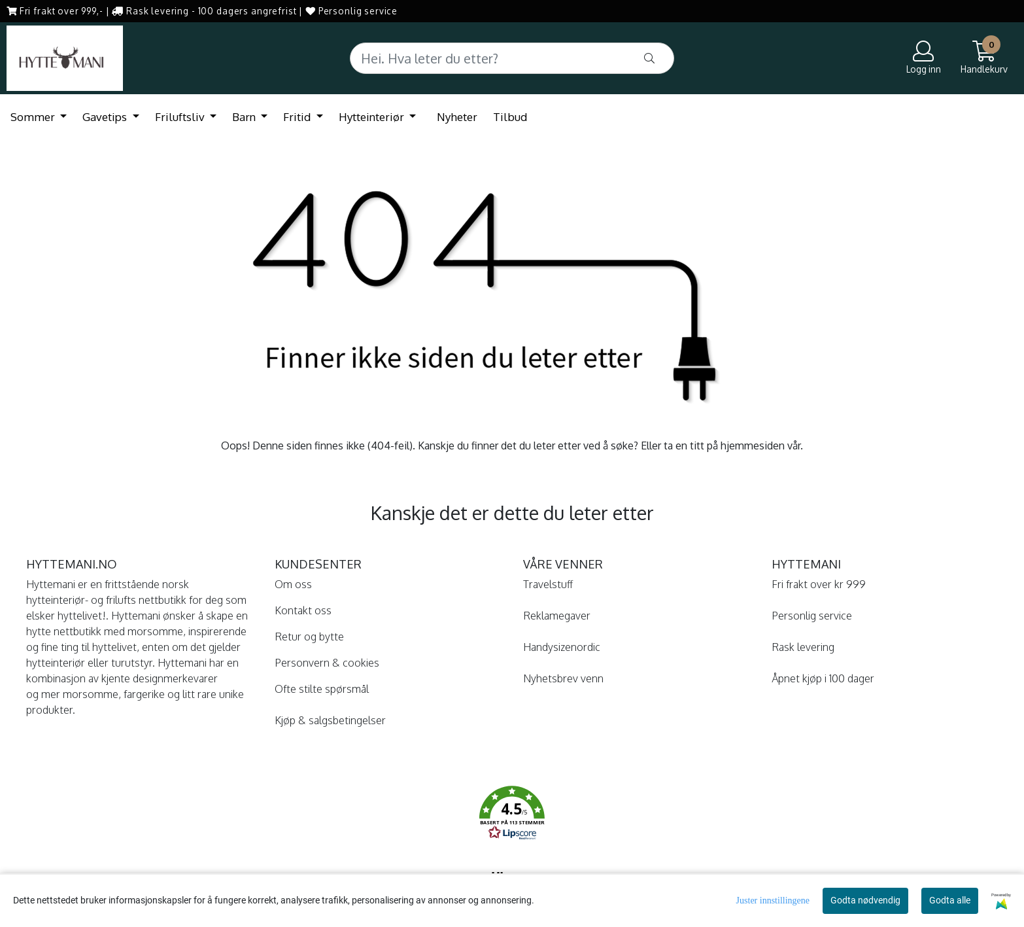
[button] (512, 815)
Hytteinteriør (373, 117)
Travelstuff (548, 584)
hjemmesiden (753, 445)
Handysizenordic (561, 647)
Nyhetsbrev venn (563, 678)
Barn (245, 117)
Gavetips (105, 117)
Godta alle (949, 900)
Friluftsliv (181, 117)
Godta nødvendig (865, 900)
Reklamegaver (556, 615)
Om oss (293, 584)
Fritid (298, 117)
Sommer (34, 117)
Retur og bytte (309, 636)
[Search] (512, 58)
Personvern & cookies (327, 662)
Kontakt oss (303, 610)
